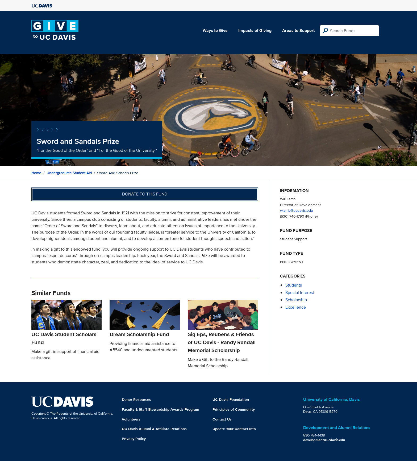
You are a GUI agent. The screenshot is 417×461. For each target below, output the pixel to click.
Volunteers (131, 419)
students (293, 285)
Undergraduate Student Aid (69, 173)
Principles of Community (233, 409)
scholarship (296, 300)
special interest (299, 292)
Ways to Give (215, 30)
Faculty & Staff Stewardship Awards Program (160, 409)
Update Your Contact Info (234, 428)
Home (36, 173)
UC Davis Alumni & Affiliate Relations (154, 428)
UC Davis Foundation (230, 399)
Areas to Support (298, 30)
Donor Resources (136, 399)
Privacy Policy (134, 438)
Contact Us (222, 419)
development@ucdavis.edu (324, 439)
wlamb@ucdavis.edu (296, 210)
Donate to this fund (144, 194)
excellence (295, 307)
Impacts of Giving (255, 30)
